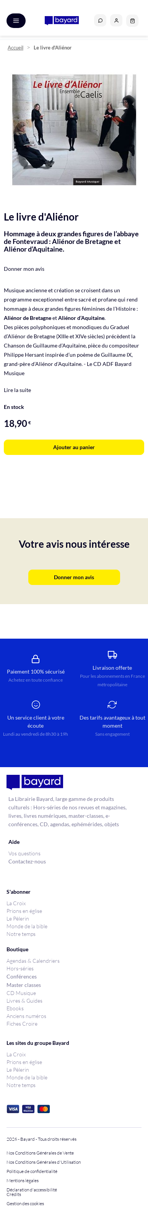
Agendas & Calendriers (33, 960)
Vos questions (24, 853)
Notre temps (21, 934)
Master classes (24, 985)
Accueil (15, 47)
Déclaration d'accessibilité (32, 1190)
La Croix (16, 903)
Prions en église (24, 911)
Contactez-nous (27, 861)
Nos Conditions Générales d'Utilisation (44, 1162)
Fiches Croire (22, 1023)
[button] (116, 20)
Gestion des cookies (25, 1203)
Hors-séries (20, 968)
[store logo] (61, 20)
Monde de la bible (27, 926)
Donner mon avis (24, 268)
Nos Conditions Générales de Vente (40, 1153)
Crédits (14, 1194)
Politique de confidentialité (32, 1171)
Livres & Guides (24, 1000)
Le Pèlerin (18, 918)
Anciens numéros (26, 1016)
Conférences (22, 976)
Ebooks (15, 1008)
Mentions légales (23, 1180)
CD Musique (21, 993)
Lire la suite (17, 390)
